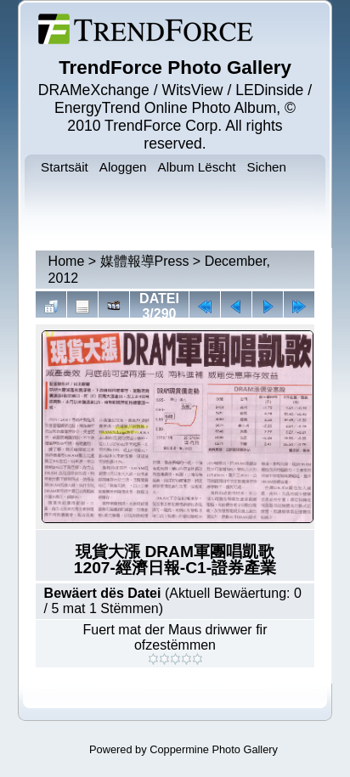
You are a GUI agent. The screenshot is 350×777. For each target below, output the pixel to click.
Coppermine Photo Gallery (214, 749)
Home (66, 261)
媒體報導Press (144, 261)
